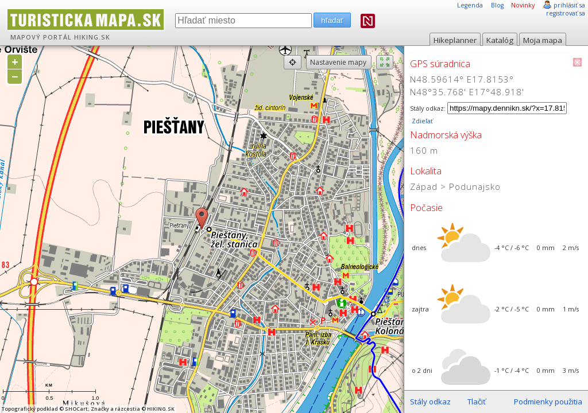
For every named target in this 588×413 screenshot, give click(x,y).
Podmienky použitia (548, 401)
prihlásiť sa (569, 5)
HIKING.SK (92, 37)
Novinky (523, 5)
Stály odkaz (430, 401)
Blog (497, 5)
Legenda (470, 5)
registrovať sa (565, 13)
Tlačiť (476, 401)
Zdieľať (421, 121)
